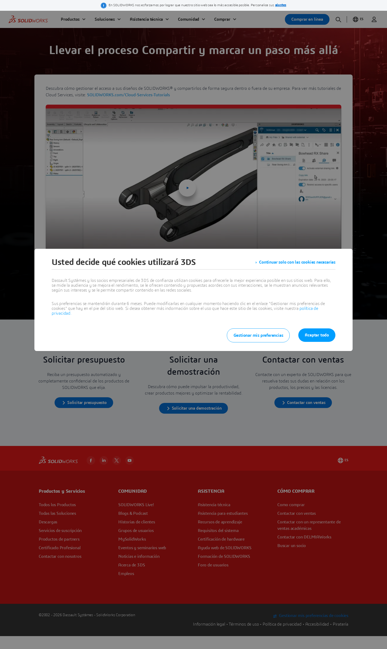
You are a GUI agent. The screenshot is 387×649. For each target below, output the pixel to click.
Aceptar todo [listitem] (317, 335)
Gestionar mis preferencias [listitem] (258, 335)
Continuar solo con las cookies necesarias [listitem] (297, 262)
